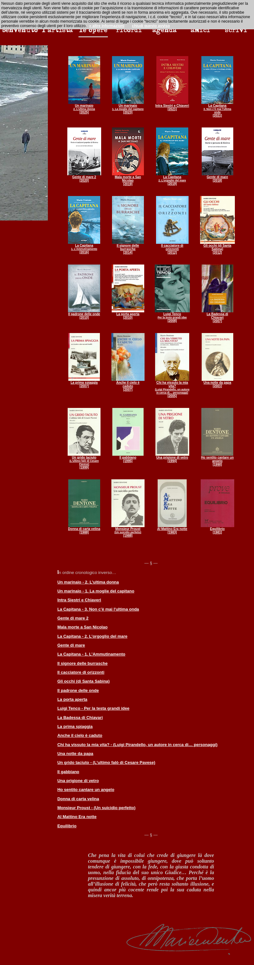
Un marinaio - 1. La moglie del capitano (95, 591)
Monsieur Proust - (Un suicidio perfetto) (96, 807)
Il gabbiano (68, 771)
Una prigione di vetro (78, 780)
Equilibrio (67, 826)
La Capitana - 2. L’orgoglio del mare (92, 636)
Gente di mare (71, 645)
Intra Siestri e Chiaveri (79, 600)
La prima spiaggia (75, 726)
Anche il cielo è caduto (79, 735)
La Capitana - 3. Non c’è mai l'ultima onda (98, 609)
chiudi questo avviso (151, 26)
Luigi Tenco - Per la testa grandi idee (93, 708)
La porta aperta (72, 699)
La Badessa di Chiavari (80, 717)
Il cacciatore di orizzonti (80, 672)
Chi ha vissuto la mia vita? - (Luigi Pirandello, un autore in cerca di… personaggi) (137, 744)
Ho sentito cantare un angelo (85, 789)
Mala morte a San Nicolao (82, 627)
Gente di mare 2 (73, 618)
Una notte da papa (75, 753)
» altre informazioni (106, 26)
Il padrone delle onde (78, 690)
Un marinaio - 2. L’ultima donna (88, 582)
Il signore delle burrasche (82, 663)
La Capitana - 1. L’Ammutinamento (91, 654)
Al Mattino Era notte (77, 816)
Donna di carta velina (78, 798)
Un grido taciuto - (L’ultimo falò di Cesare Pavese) (106, 762)
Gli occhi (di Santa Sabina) (83, 681)
